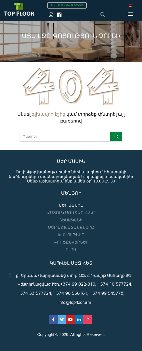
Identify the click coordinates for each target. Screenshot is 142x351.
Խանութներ (71, 234)
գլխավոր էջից (48, 114)
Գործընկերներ (71, 242)
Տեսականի (71, 220)
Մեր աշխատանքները (71, 227)
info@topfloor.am (75, 302)
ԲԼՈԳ (71, 249)
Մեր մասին (71, 205)
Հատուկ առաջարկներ (71, 212)
